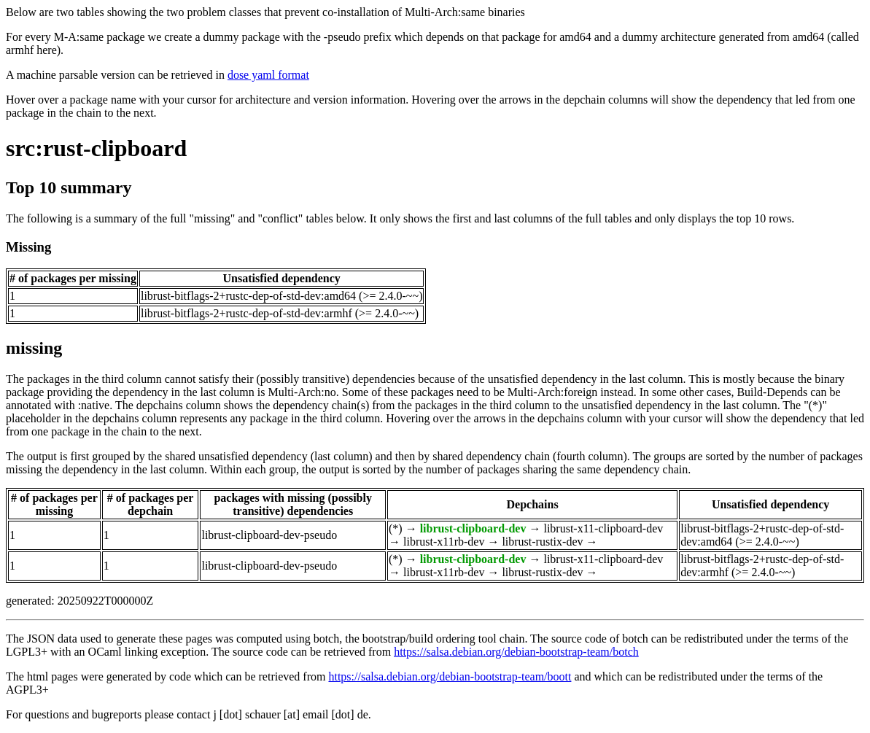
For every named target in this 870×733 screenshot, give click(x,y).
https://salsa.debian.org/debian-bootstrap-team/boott (449, 676)
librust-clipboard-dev (473, 528)
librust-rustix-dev (542, 541)
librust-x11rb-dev (443, 541)
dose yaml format (268, 75)
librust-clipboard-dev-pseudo (269, 535)
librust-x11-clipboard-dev (603, 528)
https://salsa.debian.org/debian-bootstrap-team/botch (516, 651)
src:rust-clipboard (96, 148)
